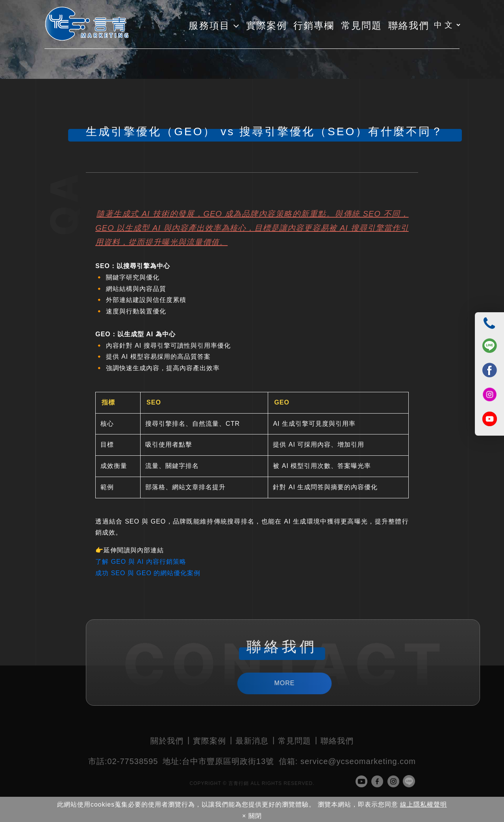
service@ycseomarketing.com (347, 761)
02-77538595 (123, 761)
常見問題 (294, 740)
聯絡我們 (337, 740)
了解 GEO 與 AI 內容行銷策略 (140, 561)
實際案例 (209, 740)
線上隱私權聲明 (423, 804)
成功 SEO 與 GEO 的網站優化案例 (147, 573)
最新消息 (252, 740)
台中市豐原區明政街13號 (218, 761)
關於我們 (166, 740)
